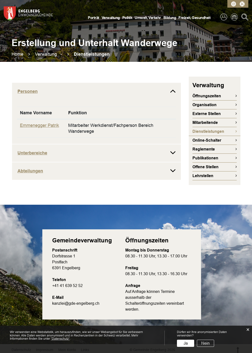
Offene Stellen (205, 167)
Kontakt (234, 17)
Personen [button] (27, 91)
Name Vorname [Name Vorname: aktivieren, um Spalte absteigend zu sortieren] (36, 112)
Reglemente (203, 149)
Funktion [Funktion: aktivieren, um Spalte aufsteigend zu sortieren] (77, 112)
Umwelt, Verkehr (148, 18)
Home (17, 54)
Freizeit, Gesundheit (194, 18)
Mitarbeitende (205, 122)
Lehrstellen (202, 176)
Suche (244, 17)
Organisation (204, 105)
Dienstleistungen (216, 131)
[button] (48, 54)
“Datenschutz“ (60, 338)
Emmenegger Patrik (39, 125)
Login (223, 17)
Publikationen (205, 158)
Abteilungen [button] (30, 170)
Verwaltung (111, 18)
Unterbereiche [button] (32, 153)
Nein (205, 343)
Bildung (169, 18)
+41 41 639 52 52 (67, 286)
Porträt (93, 18)
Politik (127, 18)
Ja (186, 343)
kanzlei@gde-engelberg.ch (75, 303)
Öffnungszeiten (206, 96)
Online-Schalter (206, 140)
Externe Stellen (206, 114)
